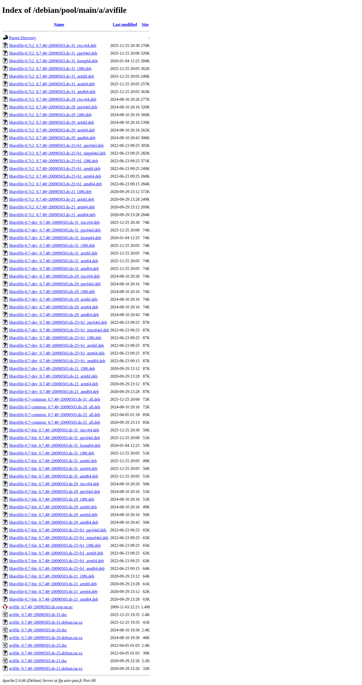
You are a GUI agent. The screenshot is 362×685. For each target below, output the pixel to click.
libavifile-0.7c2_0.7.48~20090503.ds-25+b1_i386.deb (53, 161)
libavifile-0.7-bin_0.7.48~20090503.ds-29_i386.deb (51, 499)
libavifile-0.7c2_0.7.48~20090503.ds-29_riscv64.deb (52, 99)
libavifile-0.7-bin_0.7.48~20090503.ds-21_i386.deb (51, 576)
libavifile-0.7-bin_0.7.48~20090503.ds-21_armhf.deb (53, 584)
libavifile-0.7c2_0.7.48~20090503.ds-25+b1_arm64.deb (55, 176)
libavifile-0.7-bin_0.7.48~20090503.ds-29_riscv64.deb (54, 484)
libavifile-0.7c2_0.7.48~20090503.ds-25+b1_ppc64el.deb (56, 145)
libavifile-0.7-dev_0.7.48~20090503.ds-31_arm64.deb (53, 261)
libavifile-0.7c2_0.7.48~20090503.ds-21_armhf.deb (51, 199)
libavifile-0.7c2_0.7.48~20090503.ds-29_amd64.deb (52, 138)
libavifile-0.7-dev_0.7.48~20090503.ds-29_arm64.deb (53, 307)
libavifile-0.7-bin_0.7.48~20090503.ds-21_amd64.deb (53, 599)
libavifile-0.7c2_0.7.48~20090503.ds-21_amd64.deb (52, 215)
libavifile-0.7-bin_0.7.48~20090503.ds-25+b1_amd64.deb (57, 568)
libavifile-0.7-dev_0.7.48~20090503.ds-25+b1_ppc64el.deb (58, 322)
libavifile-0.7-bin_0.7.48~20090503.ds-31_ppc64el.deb (54, 438)
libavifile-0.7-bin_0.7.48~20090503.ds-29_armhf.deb (53, 507)
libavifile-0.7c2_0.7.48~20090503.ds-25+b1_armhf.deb (54, 168)
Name (59, 24)
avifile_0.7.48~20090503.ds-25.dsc (38, 645)
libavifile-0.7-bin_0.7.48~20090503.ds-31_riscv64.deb (54, 430)
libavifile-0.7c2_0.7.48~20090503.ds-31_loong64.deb (53, 61)
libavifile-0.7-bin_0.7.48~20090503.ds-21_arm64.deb (53, 591)
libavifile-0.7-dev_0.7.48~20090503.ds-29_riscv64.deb (54, 276)
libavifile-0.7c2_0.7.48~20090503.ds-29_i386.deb (50, 115)
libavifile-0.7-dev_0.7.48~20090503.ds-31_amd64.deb (54, 268)
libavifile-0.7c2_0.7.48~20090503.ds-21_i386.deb (50, 191)
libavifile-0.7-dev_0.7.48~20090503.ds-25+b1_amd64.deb (57, 361)
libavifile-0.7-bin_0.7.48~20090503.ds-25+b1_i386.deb (55, 545)
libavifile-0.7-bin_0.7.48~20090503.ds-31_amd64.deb (53, 476)
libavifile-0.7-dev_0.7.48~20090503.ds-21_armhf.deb (53, 376)
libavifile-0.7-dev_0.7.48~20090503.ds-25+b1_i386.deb (55, 338)
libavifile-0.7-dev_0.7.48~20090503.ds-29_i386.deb (52, 291)
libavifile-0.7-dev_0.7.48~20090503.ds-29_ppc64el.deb (54, 284)
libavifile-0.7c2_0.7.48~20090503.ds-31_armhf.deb (51, 76)
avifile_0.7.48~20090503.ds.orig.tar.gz (41, 607)
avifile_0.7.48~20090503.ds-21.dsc (38, 661)
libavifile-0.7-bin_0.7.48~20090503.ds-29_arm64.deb (53, 514)
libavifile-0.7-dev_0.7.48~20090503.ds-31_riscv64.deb (54, 222)
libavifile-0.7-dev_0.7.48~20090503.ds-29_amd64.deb (54, 315)
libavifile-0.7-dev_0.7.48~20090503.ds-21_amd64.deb (54, 391)
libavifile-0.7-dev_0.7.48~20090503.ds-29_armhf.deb (53, 299)
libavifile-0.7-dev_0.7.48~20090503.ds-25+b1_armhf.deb (56, 345)
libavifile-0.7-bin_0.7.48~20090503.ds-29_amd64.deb (53, 522)
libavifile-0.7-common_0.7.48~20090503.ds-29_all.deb (54, 407)
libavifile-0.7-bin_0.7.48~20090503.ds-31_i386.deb (51, 453)
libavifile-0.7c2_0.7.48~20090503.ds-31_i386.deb (50, 68)
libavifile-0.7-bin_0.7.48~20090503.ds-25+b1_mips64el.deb (58, 538)
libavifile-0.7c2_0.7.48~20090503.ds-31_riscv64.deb (52, 45)
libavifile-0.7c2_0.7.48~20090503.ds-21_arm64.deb (52, 207)
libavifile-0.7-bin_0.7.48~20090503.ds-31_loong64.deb (54, 445)
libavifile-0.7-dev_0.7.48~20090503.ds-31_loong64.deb (55, 238)
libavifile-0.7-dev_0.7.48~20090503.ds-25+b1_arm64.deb (57, 353)
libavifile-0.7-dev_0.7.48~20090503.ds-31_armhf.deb (53, 253)
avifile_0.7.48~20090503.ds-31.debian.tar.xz (46, 622)
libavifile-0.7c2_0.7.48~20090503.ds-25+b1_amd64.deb (55, 184)
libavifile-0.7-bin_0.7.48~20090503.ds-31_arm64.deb (53, 468)
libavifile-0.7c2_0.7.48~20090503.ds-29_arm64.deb (52, 130)
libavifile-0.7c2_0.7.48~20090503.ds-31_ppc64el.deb (53, 53)
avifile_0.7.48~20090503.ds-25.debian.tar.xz (46, 653)
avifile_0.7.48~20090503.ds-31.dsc (38, 614)
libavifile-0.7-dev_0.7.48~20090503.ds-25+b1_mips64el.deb (59, 330)
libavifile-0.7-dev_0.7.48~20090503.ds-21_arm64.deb (53, 384)
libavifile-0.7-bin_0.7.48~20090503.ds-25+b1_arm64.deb (56, 561)
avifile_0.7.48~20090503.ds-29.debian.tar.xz (46, 638)
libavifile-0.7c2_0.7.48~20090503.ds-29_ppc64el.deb (53, 107)
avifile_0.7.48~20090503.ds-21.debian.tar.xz (46, 668)
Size (145, 24)
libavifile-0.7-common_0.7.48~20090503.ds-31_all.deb (54, 399)
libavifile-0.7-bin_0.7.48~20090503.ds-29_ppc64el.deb (54, 491)
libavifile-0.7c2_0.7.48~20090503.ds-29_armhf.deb (51, 122)
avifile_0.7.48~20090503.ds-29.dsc (38, 630)
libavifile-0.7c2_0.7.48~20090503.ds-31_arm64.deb (52, 84)
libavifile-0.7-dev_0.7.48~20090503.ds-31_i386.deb (52, 245)
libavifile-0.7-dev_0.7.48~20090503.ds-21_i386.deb (52, 368)
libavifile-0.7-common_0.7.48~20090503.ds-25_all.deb (54, 414)
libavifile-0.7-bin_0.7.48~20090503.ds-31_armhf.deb (53, 461)
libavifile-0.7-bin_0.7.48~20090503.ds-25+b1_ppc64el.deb (57, 530)
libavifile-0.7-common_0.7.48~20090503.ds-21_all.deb (54, 422)
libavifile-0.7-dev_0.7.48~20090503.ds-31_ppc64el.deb (54, 230)
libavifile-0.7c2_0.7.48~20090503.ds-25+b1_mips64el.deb (57, 153)
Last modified (125, 24)
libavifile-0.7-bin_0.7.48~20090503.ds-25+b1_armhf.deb (56, 553)
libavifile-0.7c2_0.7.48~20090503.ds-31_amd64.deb (52, 91)
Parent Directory (22, 38)
